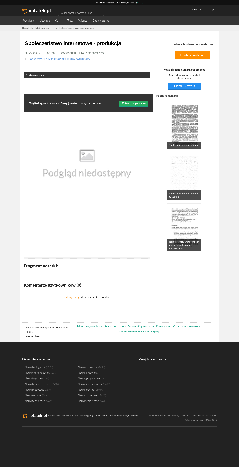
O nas (193, 415)
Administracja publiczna (89, 326)
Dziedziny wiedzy (36, 359)
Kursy (58, 20)
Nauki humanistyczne (37, 383)
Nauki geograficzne (89, 378)
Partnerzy (202, 415)
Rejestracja (197, 9)
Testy (70, 20)
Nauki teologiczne (88, 400)
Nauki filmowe (86, 372)
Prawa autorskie (157, 415)
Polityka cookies (130, 415)
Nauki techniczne (35, 400)
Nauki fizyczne (33, 378)
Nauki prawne (86, 389)
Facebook (141, 369)
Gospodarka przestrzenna (186, 326)
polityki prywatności (112, 415)
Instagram (154, 369)
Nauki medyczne (34, 389)
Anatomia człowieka (115, 326)
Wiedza (82, 20)
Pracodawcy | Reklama (178, 415)
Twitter (148, 369)
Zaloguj (211, 9)
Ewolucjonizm (163, 326)
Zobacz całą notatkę (133, 103)
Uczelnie (45, 20)
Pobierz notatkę (193, 55)
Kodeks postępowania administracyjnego (138, 331)
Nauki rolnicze (33, 395)
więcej (140, 3)
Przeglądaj (28, 20)
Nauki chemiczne (88, 367)
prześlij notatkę (184, 86)
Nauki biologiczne (35, 367)
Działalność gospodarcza (141, 326)
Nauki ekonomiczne (36, 372)
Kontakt (212, 415)
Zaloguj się (71, 297)
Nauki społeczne (87, 395)
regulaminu (94, 415)
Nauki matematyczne (90, 383)
